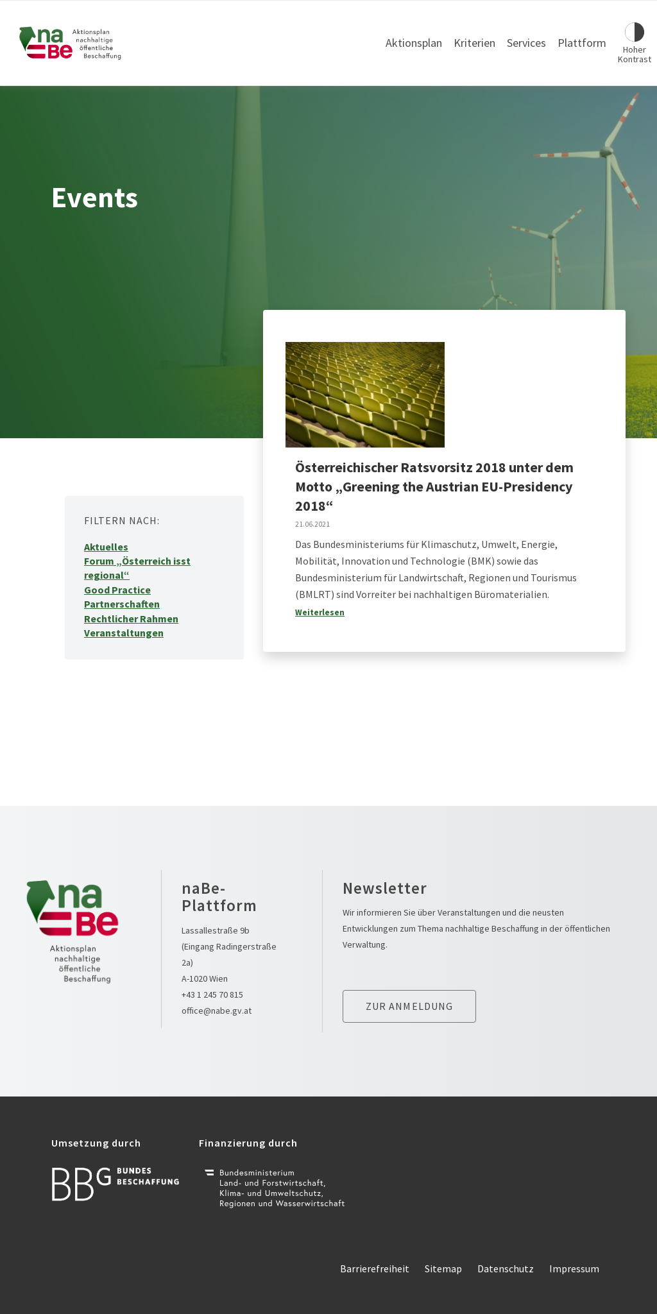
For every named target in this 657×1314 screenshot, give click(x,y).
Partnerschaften (122, 603)
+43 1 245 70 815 (212, 994)
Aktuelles (106, 546)
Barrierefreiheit (374, 1268)
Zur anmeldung (410, 1006)
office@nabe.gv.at (217, 1010)
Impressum (574, 1268)
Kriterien (474, 42)
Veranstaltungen (124, 632)
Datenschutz (505, 1268)
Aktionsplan (414, 42)
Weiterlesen (320, 612)
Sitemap (443, 1268)
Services (526, 42)
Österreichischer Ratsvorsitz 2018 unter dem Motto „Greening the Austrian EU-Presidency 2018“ (434, 486)
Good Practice (117, 589)
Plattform (582, 42)
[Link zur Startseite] (70, 43)
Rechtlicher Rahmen (131, 618)
